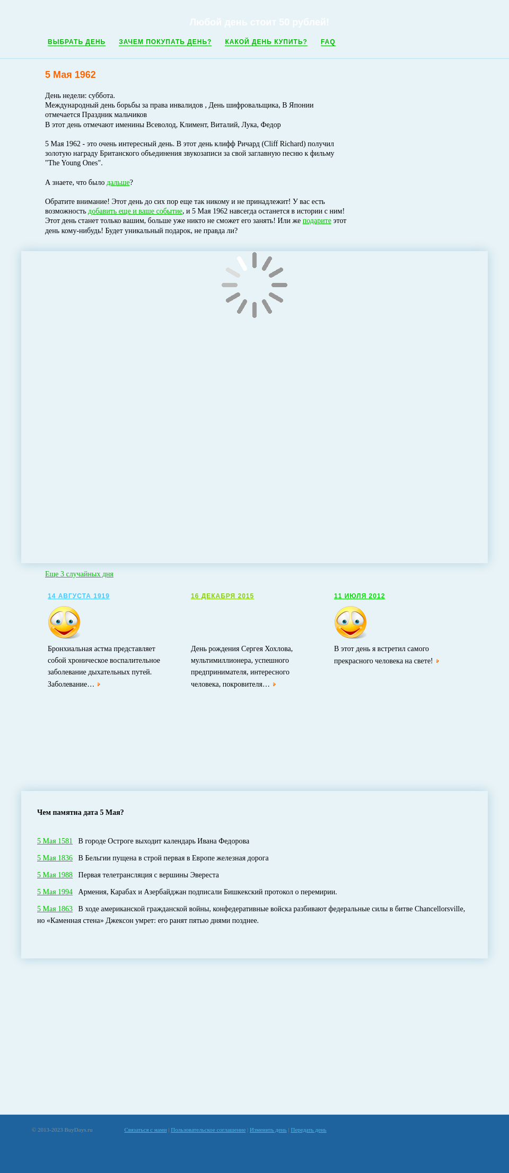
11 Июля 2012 (359, 596)
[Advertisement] (254, 1036)
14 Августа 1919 (79, 596)
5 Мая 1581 (55, 841)
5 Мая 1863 (55, 909)
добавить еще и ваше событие (135, 211)
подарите (317, 221)
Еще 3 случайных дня (79, 574)
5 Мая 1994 (55, 892)
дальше (118, 182)
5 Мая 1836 (55, 858)
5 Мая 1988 (55, 875)
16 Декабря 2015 (222, 596)
